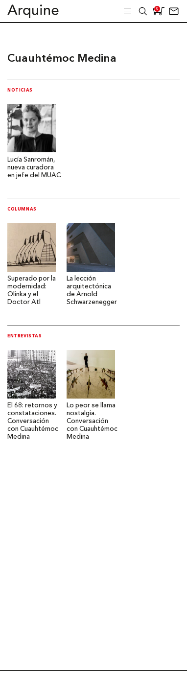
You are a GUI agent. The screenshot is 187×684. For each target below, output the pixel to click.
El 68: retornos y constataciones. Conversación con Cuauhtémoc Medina (32, 421)
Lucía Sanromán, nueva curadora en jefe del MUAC (34, 168)
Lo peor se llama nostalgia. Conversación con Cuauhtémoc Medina (92, 421)
